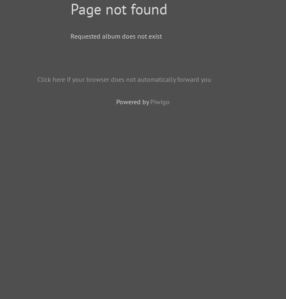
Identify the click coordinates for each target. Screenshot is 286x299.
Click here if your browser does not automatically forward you (124, 79)
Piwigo (160, 102)
